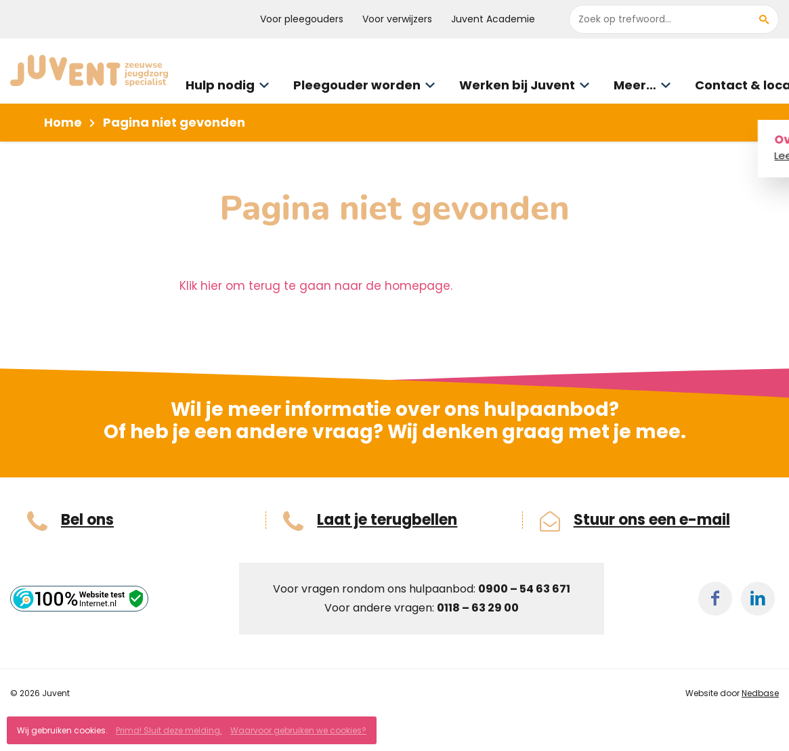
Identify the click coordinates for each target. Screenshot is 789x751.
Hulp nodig (220, 85)
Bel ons (87, 520)
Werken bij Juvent (517, 85)
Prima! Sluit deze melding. (169, 730)
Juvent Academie (493, 19)
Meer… (635, 85)
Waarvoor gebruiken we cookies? (298, 730)
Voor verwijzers (397, 19)
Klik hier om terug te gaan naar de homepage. (315, 286)
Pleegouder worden (357, 85)
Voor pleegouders (301, 19)
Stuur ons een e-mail (652, 520)
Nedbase (760, 693)
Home (63, 122)
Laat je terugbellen (387, 520)
